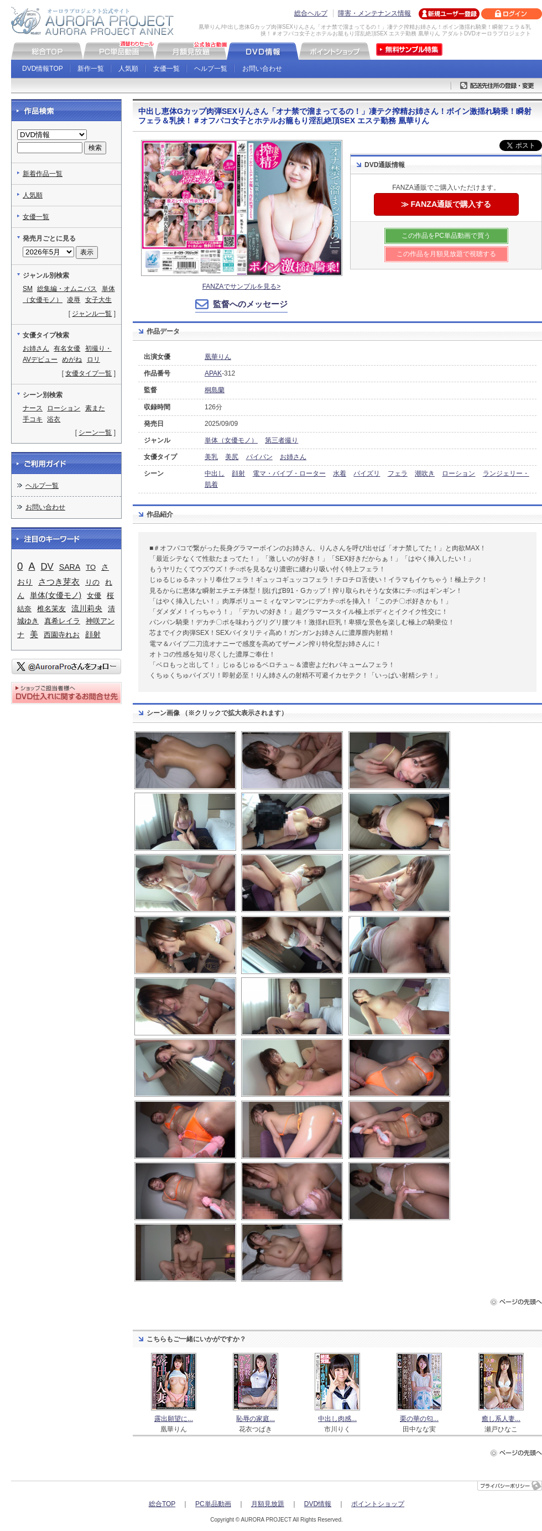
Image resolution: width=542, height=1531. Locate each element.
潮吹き (425, 473)
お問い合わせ (262, 68)
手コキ (33, 419)
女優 (94, 595)
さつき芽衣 (59, 581)
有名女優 (67, 348)
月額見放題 (267, 1504)
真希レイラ (62, 621)
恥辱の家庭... (255, 1419)
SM (28, 289)
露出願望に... (173, 1419)
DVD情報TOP (42, 68)
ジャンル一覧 (92, 313)
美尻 (231, 457)
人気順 (128, 68)
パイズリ (366, 473)
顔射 (238, 473)
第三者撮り (281, 440)
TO (91, 567)
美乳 (211, 457)
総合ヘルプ (310, 13)
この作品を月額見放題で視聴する (446, 254)
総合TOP (162, 1504)
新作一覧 (90, 68)
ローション (458, 473)
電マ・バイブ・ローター (289, 473)
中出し (215, 473)
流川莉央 (86, 609)
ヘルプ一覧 (210, 68)
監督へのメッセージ (250, 304)
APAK (213, 373)
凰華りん (218, 357)
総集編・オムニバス (67, 289)
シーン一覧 (95, 432)
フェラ (398, 473)
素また (95, 408)
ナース (33, 408)
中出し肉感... (337, 1419)
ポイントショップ (377, 1504)
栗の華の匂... (419, 1419)
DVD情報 (317, 1504)
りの (92, 582)
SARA (69, 567)
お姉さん (293, 457)
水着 (339, 473)
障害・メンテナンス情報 (374, 13)
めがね (72, 359)
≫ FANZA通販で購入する (446, 204)
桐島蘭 (215, 390)
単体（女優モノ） (231, 440)
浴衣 (53, 419)
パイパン (259, 457)
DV (46, 566)
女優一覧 (166, 68)
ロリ (93, 359)
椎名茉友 (51, 609)
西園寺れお (62, 635)
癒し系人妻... (501, 1419)
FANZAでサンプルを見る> (241, 286)
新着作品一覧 (42, 174)
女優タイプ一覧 (88, 373)
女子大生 (98, 300)
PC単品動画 (213, 1504)
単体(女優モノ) (55, 595)
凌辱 (73, 300)
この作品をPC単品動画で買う (446, 235)
